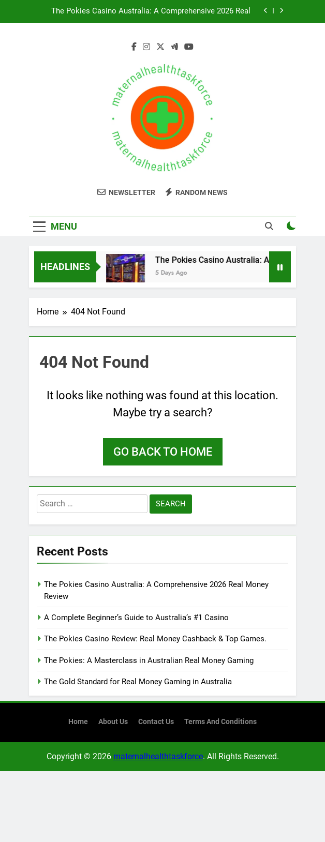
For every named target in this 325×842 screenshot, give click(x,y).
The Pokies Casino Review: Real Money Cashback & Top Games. (155, 638)
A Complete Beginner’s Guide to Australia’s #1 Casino (136, 617)
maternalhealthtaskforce (158, 756)
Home (78, 721)
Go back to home (162, 451)
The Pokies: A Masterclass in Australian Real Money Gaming (149, 660)
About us (113, 721)
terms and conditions (220, 721)
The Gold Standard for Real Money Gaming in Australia (138, 681)
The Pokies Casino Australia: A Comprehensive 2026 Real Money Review (150, 11)
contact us (156, 721)
